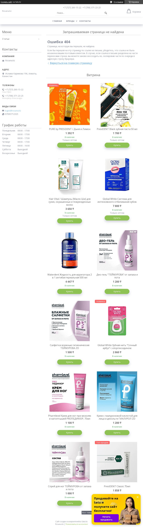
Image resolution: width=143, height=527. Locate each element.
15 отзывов (118, 2)
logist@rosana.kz (13, 110)
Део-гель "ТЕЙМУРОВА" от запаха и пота (117, 276)
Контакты (85, 21)
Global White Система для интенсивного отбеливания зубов (117, 200)
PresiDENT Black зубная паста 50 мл (117, 129)
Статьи (5, 38)
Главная (57, 21)
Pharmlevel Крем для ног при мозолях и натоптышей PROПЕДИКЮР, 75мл (69, 417)
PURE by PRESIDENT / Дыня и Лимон (69, 129)
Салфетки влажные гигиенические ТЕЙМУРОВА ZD (69, 347)
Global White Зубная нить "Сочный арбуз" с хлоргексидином (117, 347)
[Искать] (105, 12)
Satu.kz (85, 521)
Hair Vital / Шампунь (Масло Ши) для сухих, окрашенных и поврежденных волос (70, 201)
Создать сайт (6, 2)
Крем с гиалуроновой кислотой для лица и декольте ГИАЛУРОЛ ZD (117, 417)
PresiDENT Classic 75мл (117, 486)
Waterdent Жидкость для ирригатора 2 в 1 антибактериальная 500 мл (69, 276)
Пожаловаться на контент (77, 524)
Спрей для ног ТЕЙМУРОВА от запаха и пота (69, 488)
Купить (69, 145)
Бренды (70, 21)
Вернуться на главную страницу (71, 63)
